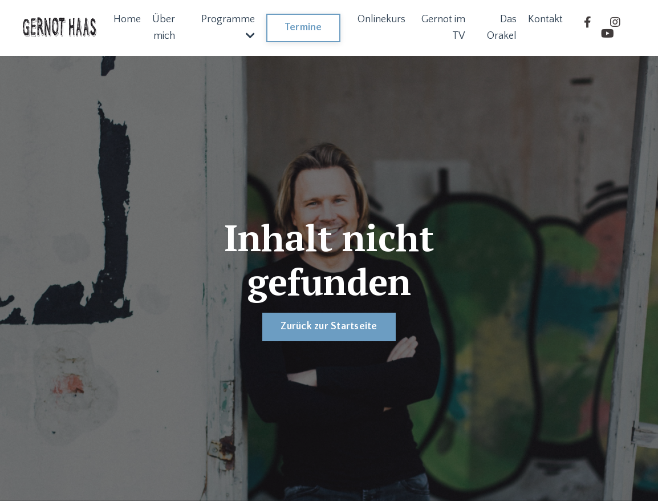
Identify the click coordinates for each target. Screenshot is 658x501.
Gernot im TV (443, 28)
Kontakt (545, 19)
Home (127, 19)
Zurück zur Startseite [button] (329, 326)
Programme (228, 27)
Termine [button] (303, 27)
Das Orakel (502, 28)
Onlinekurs (381, 19)
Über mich (163, 28)
